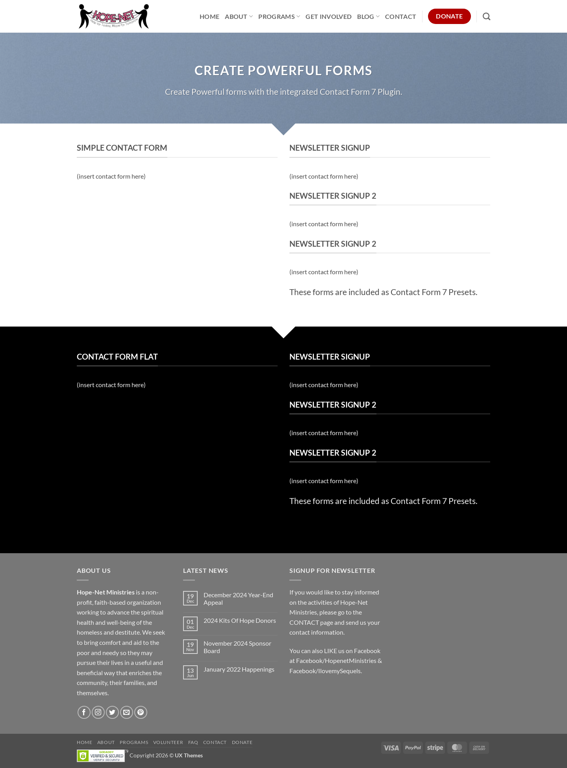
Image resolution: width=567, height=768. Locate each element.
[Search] (486, 16)
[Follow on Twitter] (112, 712)
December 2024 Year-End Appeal (238, 598)
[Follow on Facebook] (84, 712)
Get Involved (329, 16)
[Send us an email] (126, 712)
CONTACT (304, 622)
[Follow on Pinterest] (140, 712)
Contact (400, 16)
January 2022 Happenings (239, 669)
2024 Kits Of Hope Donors (240, 620)
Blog (368, 16)
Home (209, 16)
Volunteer (168, 742)
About (239, 16)
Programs (279, 16)
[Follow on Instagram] (98, 712)
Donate (242, 742)
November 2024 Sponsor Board (237, 646)
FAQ (193, 742)
